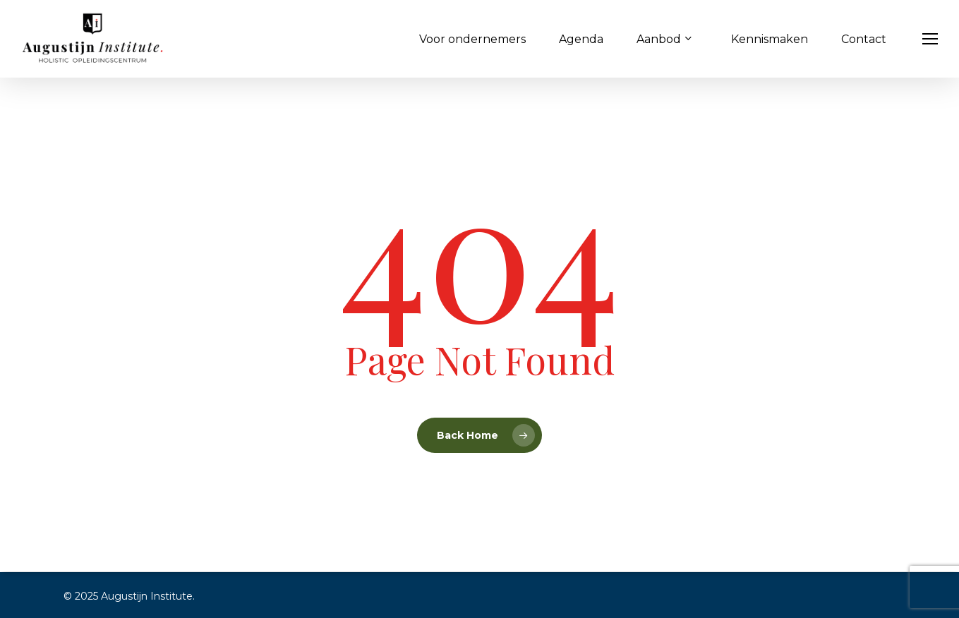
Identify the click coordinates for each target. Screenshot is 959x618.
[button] (930, 39)
